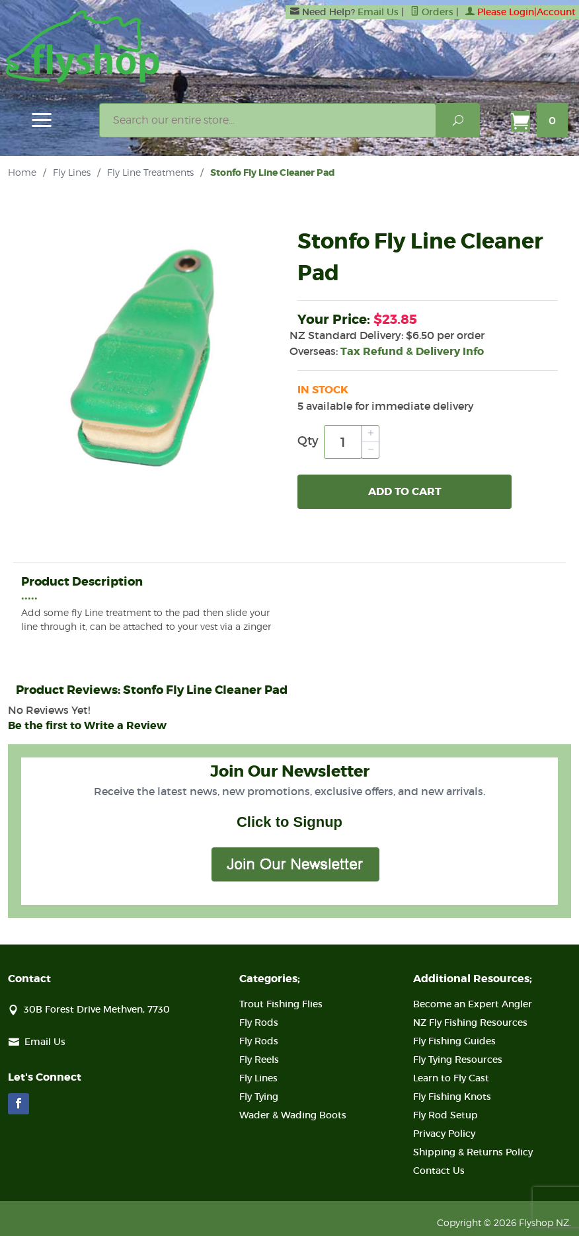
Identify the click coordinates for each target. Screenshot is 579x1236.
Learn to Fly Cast (451, 1078)
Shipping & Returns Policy (473, 1152)
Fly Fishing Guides (454, 1041)
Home (22, 172)
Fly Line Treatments (150, 172)
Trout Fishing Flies (281, 1004)
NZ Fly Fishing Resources (470, 1022)
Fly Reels (259, 1059)
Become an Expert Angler (472, 1004)
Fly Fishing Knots (452, 1096)
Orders (431, 12)
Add (405, 492)
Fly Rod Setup (445, 1115)
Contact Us (439, 1171)
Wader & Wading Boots (292, 1115)
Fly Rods (258, 1022)
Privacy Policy (444, 1133)
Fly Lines (72, 172)
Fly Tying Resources (457, 1059)
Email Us (378, 12)
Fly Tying (258, 1096)
